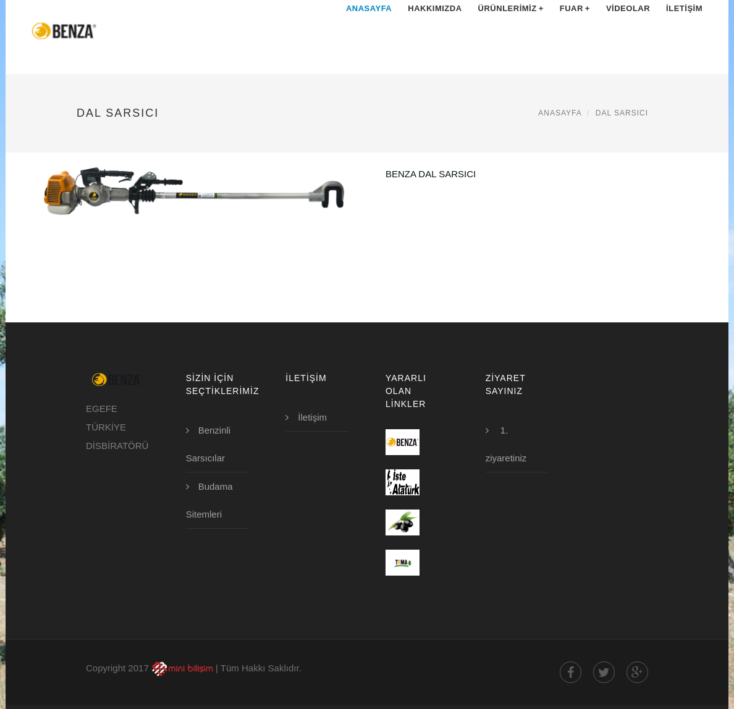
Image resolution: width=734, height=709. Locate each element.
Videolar (628, 30)
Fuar (575, 30)
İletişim (684, 30)
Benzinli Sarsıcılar (208, 444)
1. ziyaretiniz (506, 444)
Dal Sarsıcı (622, 113)
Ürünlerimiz (511, 30)
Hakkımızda (435, 30)
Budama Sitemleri (209, 500)
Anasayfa (369, 30)
